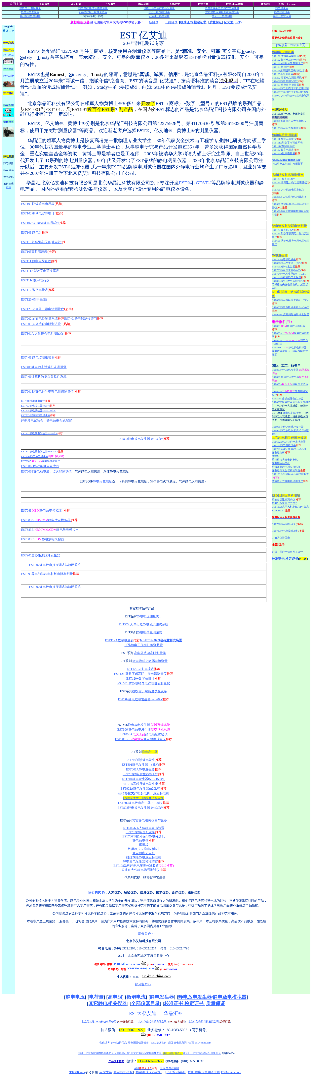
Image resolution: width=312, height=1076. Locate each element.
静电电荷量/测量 (93, 8)
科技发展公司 (211, 1021)
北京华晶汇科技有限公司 (152, 1021)
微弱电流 (136, 997)
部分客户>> (146, 933)
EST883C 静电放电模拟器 (42, 539)
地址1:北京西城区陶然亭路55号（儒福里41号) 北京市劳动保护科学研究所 (130, 1053)
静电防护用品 (119, 1042)
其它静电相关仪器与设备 (149, 820)
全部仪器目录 (145, 1003)
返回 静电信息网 (169, 1068)
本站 (8, 187)
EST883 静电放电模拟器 (41, 510)
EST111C (35, 280)
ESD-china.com (203, 1042)
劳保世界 (104, 1042)
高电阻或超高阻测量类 (150, 653)
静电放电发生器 (30, 12)
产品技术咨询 (116, 1061)
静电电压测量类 (148, 616)
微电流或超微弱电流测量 (150, 661)
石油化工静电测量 (159, 16)
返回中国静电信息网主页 (286, 551)
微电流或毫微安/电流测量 (222, 8)
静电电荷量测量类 (149, 632)
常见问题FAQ (77, 1072)
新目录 (153, 22)
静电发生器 (281, 8)
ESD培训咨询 (159, 1042)
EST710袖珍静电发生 (33, 400)
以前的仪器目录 (281, 537)
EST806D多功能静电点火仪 (40, 466)
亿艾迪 (150, 1013)
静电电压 (75, 997)
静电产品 (8, 50)
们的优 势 (98, 892)
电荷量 (96, 997)
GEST (203, 182)
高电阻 (115, 997)
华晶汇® (173, 1013)
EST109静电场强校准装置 (286, 128)
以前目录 (171, 22)
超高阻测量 (168, 8)
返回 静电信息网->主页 (181, 1042)
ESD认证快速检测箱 (286, 495)
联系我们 (266, 4)
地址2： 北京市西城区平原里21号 (202, 1053)
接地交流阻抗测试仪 (283, 499)
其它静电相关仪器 (108, 1003)
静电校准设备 (282, 12)
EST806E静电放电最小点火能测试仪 (46, 471)
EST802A (127, 788)
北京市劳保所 (195, 1021)
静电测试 (8, 54)
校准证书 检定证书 (193, 22)
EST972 (143, 624)
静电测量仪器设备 (138, 1042)
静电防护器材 (123, 1072)
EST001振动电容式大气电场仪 (289, 120)
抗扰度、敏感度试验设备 (149, 691)
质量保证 (215, 22)
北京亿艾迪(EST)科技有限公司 (99, 1021)
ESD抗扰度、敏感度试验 (93, 12)
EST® (135, 1013)
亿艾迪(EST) (233, 22)
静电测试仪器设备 (148, 1072)
